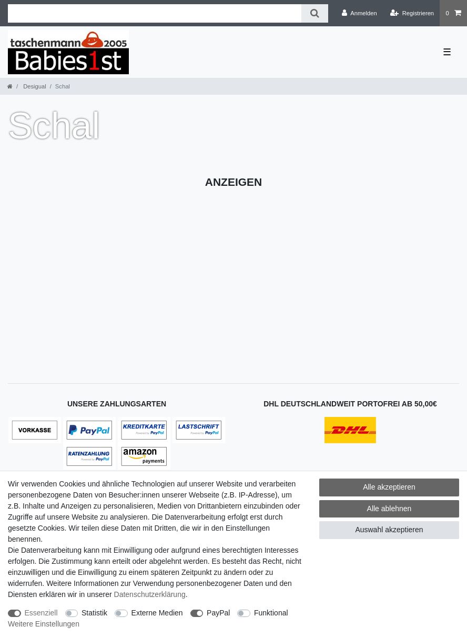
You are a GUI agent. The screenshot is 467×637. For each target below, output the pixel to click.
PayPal (218, 613)
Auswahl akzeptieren (389, 529)
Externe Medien (157, 613)
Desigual (34, 86)
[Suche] (314, 13)
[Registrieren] (412, 13)
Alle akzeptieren (389, 487)
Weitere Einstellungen (43, 624)
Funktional (271, 613)
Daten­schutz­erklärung (150, 594)
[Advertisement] (233, 272)
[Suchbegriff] (154, 13)
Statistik (94, 613)
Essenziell (41, 613)
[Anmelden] (359, 13)
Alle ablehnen (389, 508)
